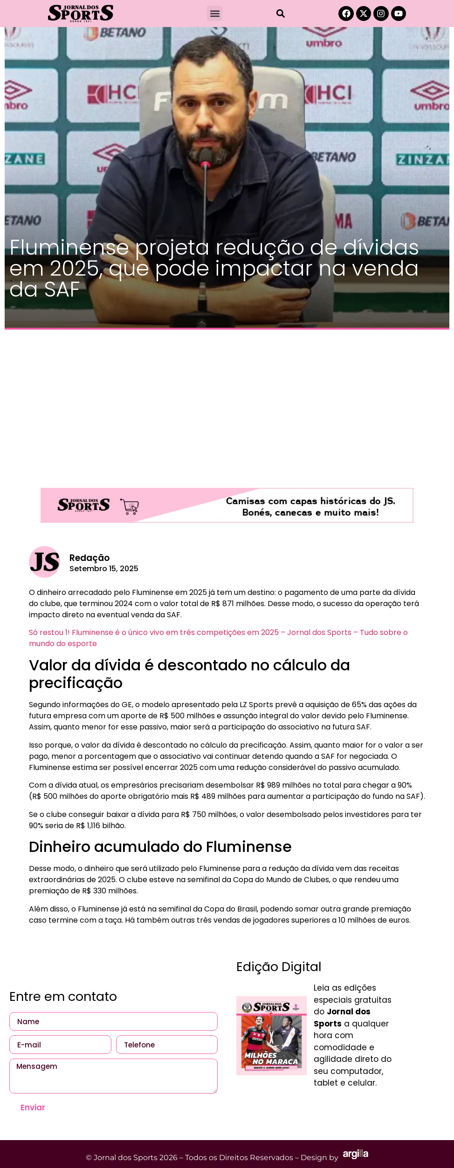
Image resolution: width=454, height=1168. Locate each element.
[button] (214, 13)
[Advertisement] (227, 404)
